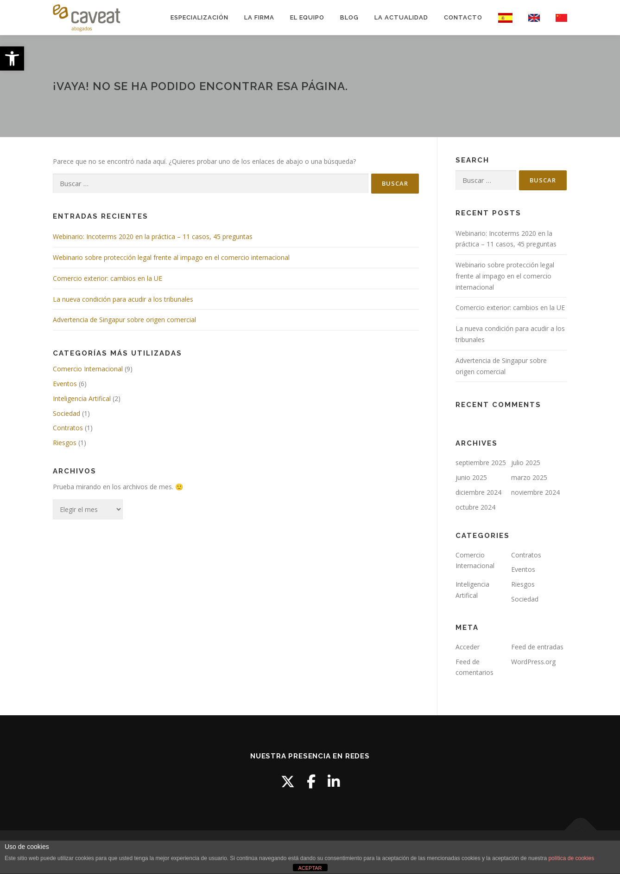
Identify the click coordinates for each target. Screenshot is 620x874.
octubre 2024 (475, 507)
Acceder (468, 646)
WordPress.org (533, 661)
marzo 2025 (529, 477)
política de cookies (571, 858)
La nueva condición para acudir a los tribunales (123, 299)
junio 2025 (471, 477)
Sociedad (66, 413)
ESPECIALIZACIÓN (199, 17)
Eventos (65, 383)
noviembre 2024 (535, 492)
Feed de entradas (537, 646)
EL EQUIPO (307, 17)
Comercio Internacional (88, 368)
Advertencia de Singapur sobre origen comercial (124, 319)
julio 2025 (525, 462)
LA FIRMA (259, 17)
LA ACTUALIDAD (401, 17)
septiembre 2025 (481, 462)
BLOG (349, 17)
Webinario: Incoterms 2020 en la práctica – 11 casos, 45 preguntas (153, 236)
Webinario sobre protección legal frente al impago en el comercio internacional (171, 257)
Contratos (68, 427)
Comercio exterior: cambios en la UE (107, 278)
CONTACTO (463, 17)
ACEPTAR (310, 868)
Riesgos (64, 442)
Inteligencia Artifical (82, 398)
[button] (12, 58)
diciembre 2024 (478, 492)
